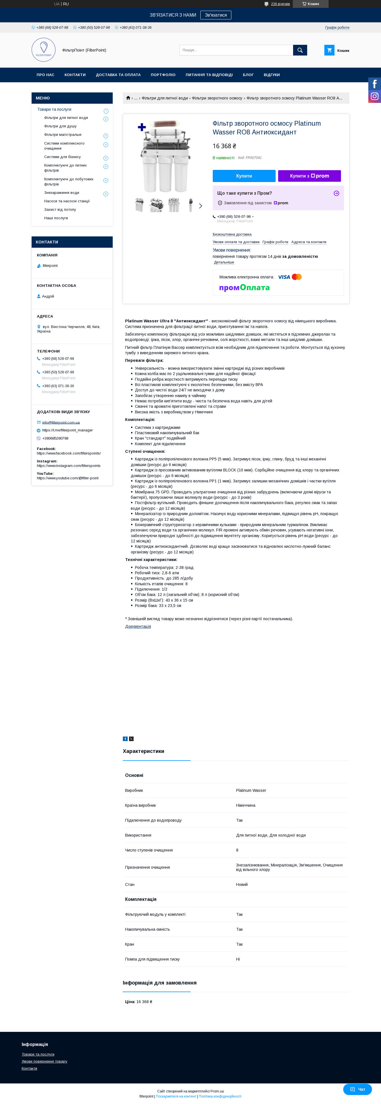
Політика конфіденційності (220, 1096)
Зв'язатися (216, 15)
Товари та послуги (54, 109)
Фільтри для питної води (165, 98)
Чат (357, 1089)
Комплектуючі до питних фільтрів (65, 167)
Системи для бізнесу (62, 157)
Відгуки (272, 75)
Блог (248, 75)
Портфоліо (163, 75)
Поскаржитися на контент (176, 1096)
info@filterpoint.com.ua (61, 422)
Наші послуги (56, 218)
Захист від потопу (60, 209)
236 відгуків (280, 4)
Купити (244, 176)
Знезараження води (61, 192)
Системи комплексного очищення (64, 145)
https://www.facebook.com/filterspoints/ (69, 453)
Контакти (75, 75)
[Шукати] (300, 50)
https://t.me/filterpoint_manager (67, 430)
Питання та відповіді (209, 75)
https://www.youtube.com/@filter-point (67, 478)
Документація (138, 626)
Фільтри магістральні (62, 134)
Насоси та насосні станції (67, 201)
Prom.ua (217, 1091)
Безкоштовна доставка (232, 234)
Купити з (309, 176)
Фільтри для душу (60, 126)
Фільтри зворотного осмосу (217, 98)
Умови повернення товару (44, 1061)
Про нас (45, 75)
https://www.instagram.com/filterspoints (69, 466)
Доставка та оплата (118, 75)
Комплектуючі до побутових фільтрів (69, 181)
